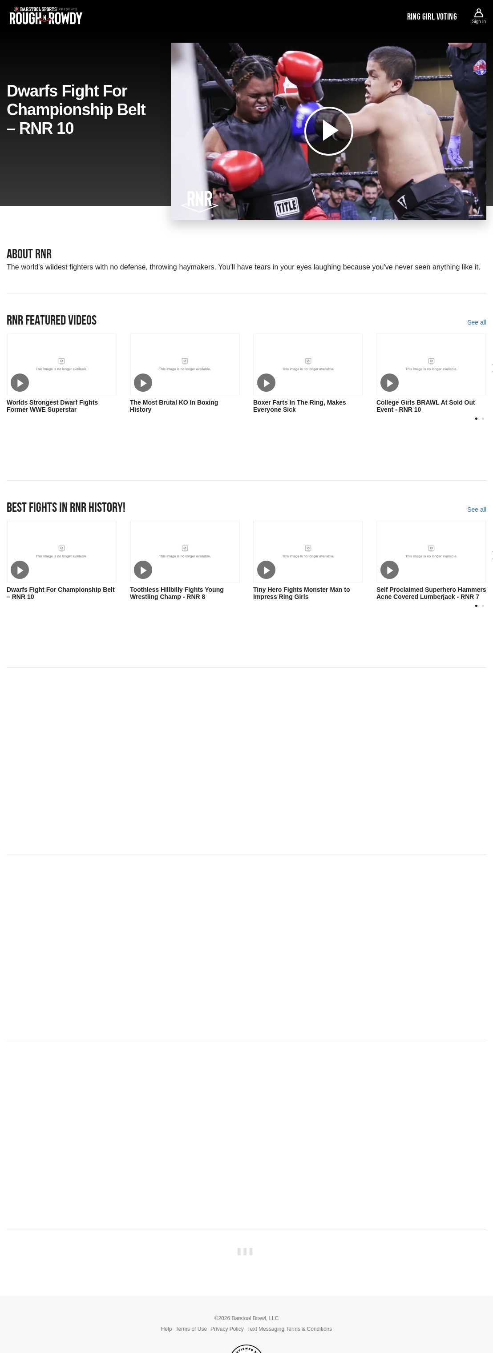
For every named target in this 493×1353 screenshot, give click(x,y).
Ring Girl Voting (432, 16)
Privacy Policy (227, 1329)
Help (166, 1329)
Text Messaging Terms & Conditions (289, 1329)
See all (476, 322)
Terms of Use (191, 1329)
